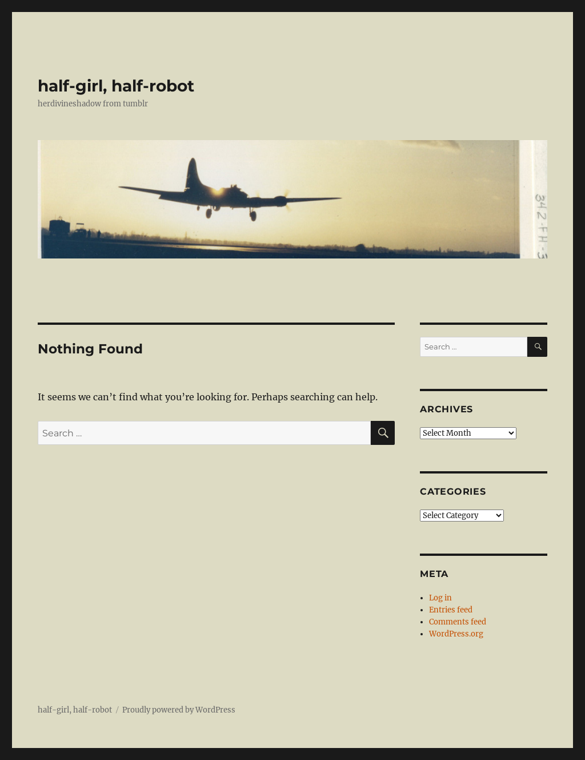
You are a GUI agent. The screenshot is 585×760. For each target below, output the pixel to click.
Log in (440, 598)
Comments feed (457, 622)
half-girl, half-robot (116, 86)
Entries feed (450, 610)
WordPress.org (456, 634)
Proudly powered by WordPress (178, 710)
